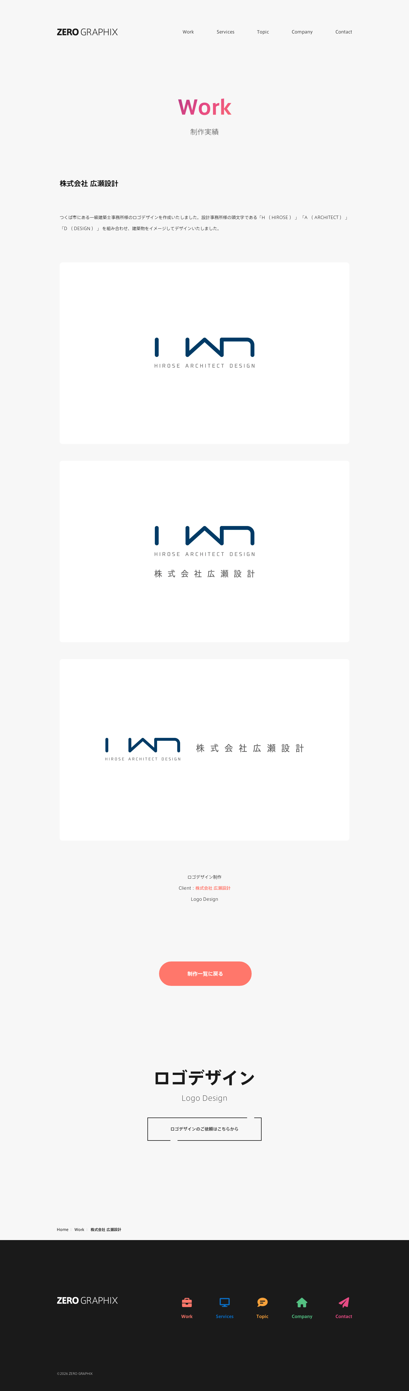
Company (302, 32)
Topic (263, 32)
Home (62, 1230)
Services (225, 32)
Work (188, 32)
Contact (343, 32)
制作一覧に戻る (205, 973)
